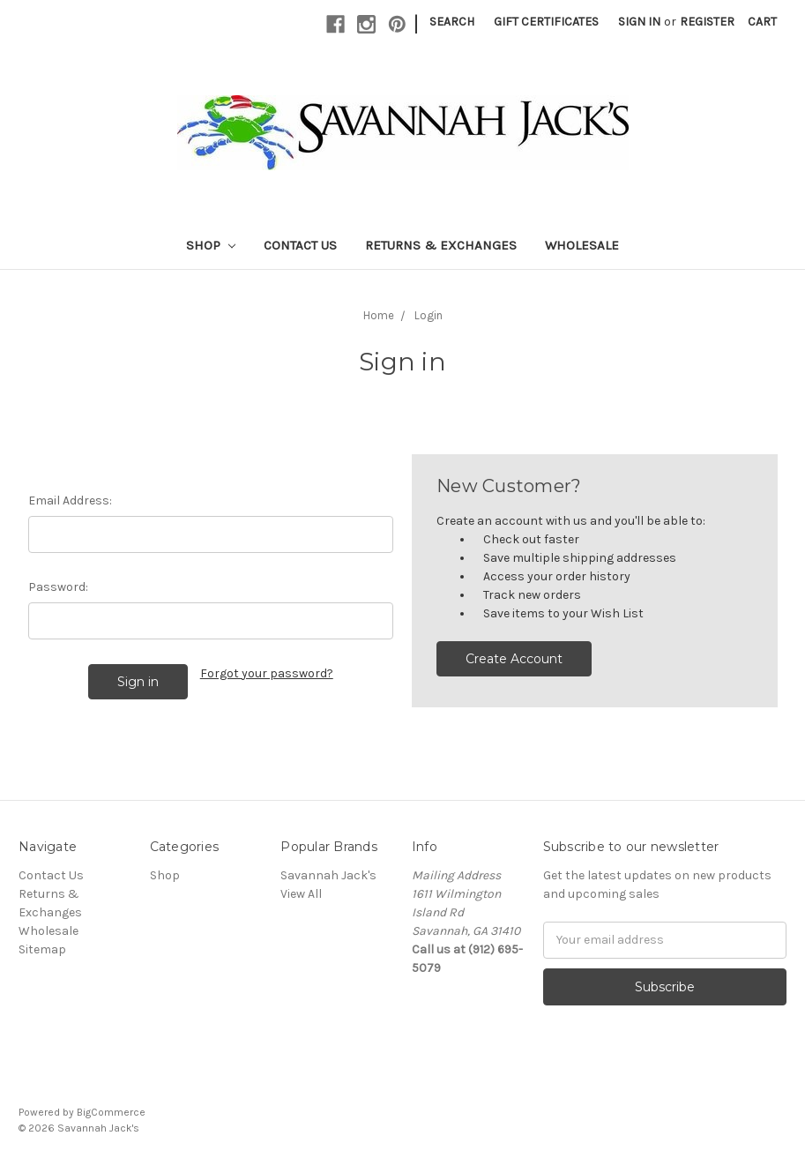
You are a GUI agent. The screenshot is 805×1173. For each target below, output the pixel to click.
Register (707, 21)
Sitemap (42, 949)
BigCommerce (111, 1112)
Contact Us (300, 245)
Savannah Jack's (328, 875)
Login (428, 315)
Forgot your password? (266, 673)
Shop (210, 245)
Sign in (639, 21)
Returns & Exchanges (441, 245)
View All (301, 893)
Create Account (514, 659)
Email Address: (70, 500)
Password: (58, 586)
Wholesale (582, 245)
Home (378, 315)
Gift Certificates (546, 21)
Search (451, 21)
